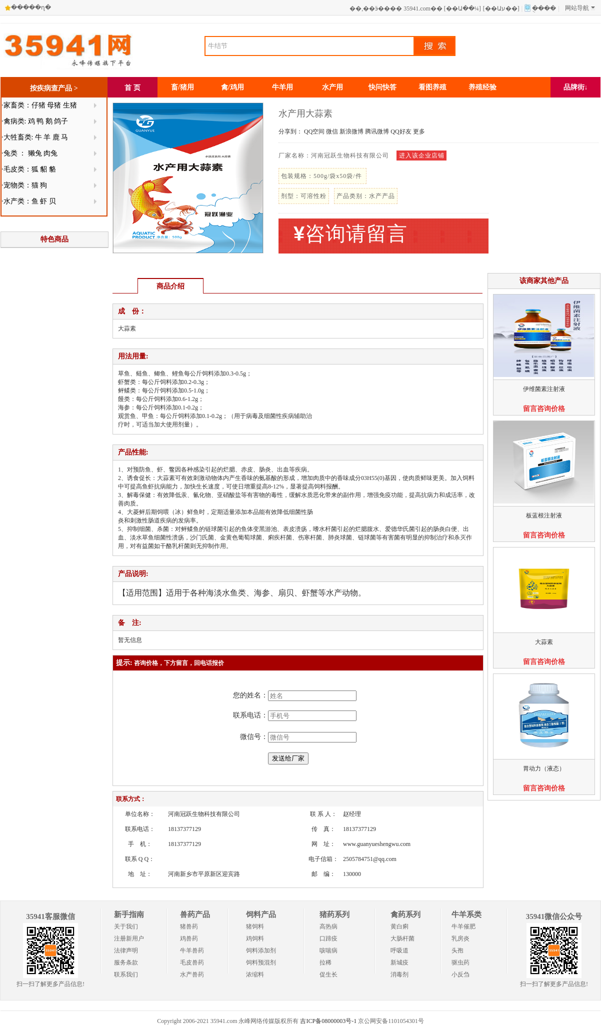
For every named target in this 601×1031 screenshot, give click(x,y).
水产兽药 (192, 974)
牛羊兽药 (192, 950)
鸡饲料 (255, 938)
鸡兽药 (189, 938)
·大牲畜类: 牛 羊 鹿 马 (35, 137)
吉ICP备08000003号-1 (328, 1021)
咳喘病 (329, 950)
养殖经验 (482, 87)
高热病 (329, 926)
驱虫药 (461, 962)
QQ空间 (314, 131)
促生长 (329, 974)
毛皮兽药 (192, 962)
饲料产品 (261, 914)
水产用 (332, 87)
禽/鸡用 (232, 87)
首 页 (132, 88)
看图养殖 (432, 87)
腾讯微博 (377, 131)
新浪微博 (352, 131)
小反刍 (461, 974)
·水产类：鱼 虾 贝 (29, 201)
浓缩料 (255, 974)
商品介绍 (170, 286)
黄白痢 (399, 926)
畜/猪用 (182, 87)
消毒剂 (399, 974)
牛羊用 (282, 87)
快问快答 (382, 87)
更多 (419, 131)
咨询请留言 (351, 233)
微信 (332, 131)
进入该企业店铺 (421, 155)
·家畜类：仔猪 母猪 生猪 (39, 105)
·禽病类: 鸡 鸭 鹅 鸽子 (35, 121)
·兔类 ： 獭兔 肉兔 (30, 153)
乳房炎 (461, 938)
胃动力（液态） (544, 768)
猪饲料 (255, 926)
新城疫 (399, 962)
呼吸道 (399, 950)
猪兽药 (189, 926)
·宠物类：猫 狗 (24, 185)
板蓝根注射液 (544, 515)
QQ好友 (400, 131)
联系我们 (126, 974)
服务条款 (126, 962)
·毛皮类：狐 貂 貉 (29, 169)
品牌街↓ (576, 87)
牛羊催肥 (464, 926)
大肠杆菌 (402, 938)
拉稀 (326, 962)
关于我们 (126, 926)
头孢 (458, 950)
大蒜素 (544, 642)
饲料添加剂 (261, 950)
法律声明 (126, 950)
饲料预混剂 (261, 962)
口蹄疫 (329, 938)
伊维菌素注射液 (544, 389)
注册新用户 (129, 938)
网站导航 (580, 8)
